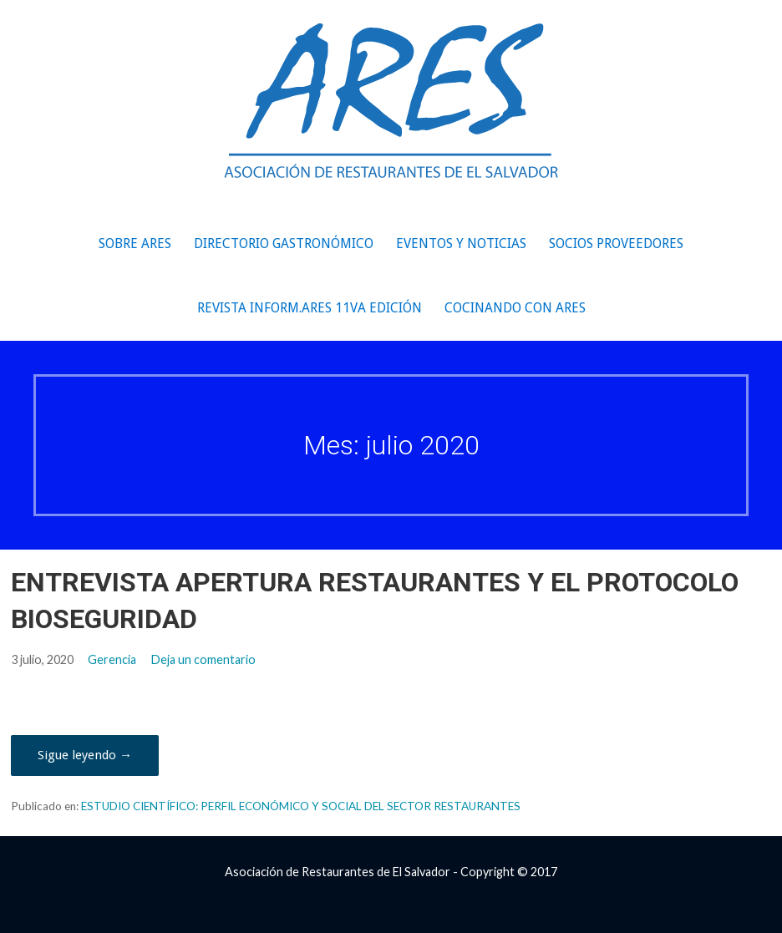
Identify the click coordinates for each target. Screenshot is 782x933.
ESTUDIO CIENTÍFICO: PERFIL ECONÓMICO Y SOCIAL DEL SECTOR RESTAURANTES (300, 806)
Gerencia (112, 659)
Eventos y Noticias (461, 243)
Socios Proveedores (616, 243)
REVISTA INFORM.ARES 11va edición (309, 308)
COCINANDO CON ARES (515, 308)
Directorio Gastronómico (283, 243)
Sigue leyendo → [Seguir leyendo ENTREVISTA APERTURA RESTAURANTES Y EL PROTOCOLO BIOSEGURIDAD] (85, 755)
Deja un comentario (203, 659)
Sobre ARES (135, 243)
